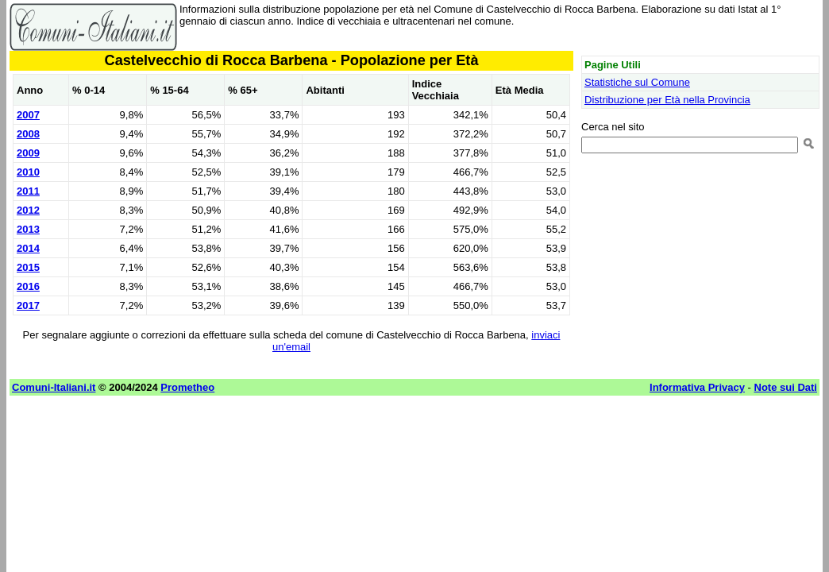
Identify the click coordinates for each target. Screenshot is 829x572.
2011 (28, 191)
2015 (28, 267)
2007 (28, 115)
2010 (28, 172)
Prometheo (187, 387)
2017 (28, 305)
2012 (28, 210)
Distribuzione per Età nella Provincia (667, 100)
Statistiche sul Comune (637, 82)
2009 (28, 153)
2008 (28, 134)
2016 (28, 286)
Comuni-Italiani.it (53, 387)
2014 (28, 248)
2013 (28, 229)
